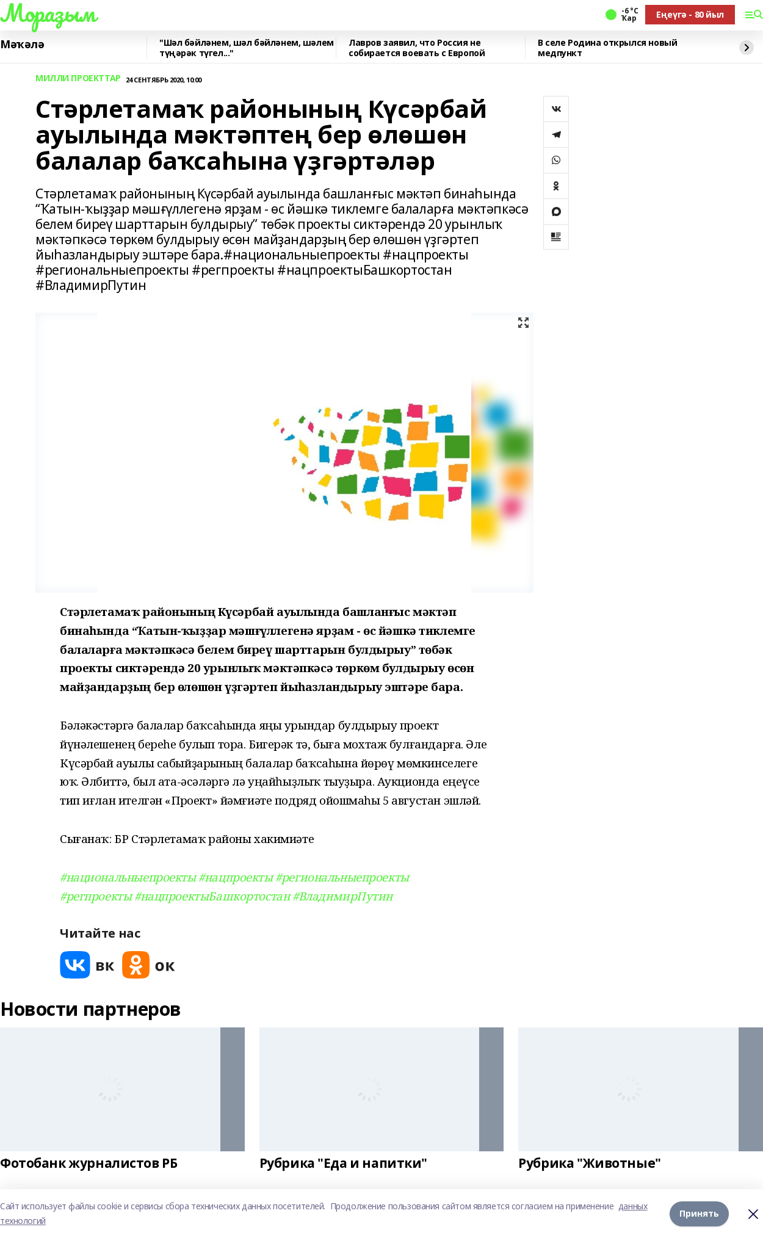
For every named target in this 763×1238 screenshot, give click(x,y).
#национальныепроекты (128, 877)
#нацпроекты (235, 877)
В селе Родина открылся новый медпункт (607, 48)
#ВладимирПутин (342, 895)
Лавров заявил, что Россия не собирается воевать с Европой (417, 48)
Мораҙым (47, 13)
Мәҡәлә (22, 44)
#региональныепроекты (342, 877)
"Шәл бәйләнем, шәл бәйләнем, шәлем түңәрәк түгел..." (246, 48)
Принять (699, 1213)
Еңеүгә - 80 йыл (690, 14)
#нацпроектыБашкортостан (211, 895)
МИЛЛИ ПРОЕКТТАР (78, 78)
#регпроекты (95, 895)
